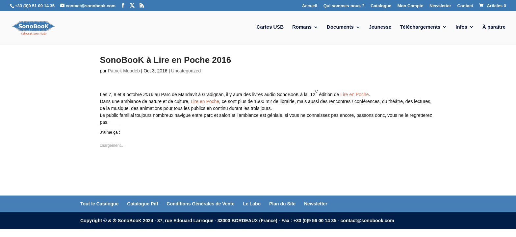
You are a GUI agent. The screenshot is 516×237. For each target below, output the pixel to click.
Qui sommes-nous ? (344, 6)
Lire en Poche (354, 94)
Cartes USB (270, 27)
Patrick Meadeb (124, 70)
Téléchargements (420, 27)
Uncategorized (186, 70)
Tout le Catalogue (99, 203)
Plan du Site (282, 203)
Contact (465, 6)
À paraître (493, 27)
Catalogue (381, 6)
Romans (302, 27)
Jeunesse (380, 27)
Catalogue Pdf (142, 203)
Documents (340, 27)
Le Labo (252, 203)
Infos (461, 27)
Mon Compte (411, 6)
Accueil (309, 6)
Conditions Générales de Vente (200, 203)
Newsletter (440, 6)
